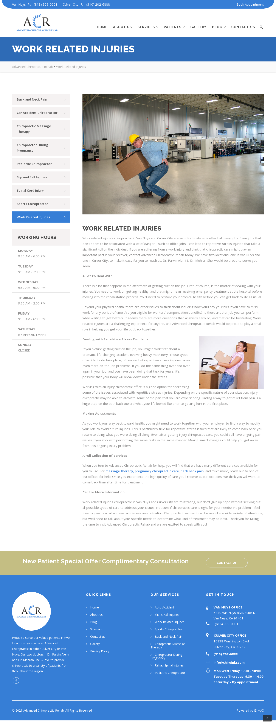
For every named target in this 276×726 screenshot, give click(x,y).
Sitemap (96, 629)
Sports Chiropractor (168, 629)
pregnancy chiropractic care (157, 471)
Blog (217, 23)
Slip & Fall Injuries (167, 615)
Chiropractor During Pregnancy (166, 656)
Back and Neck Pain (169, 636)
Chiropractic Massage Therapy (167, 645)
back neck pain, (193, 471)
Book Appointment (250, 4)
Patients (172, 23)
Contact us (243, 23)
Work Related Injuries (170, 622)
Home (102, 23)
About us (122, 23)
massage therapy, (119, 471)
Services (146, 23)
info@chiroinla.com (229, 662)
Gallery (198, 23)
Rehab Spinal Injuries (169, 665)
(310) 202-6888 (98, 4)
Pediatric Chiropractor (170, 673)
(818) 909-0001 (45, 4)
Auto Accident (164, 607)
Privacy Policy (99, 651)
